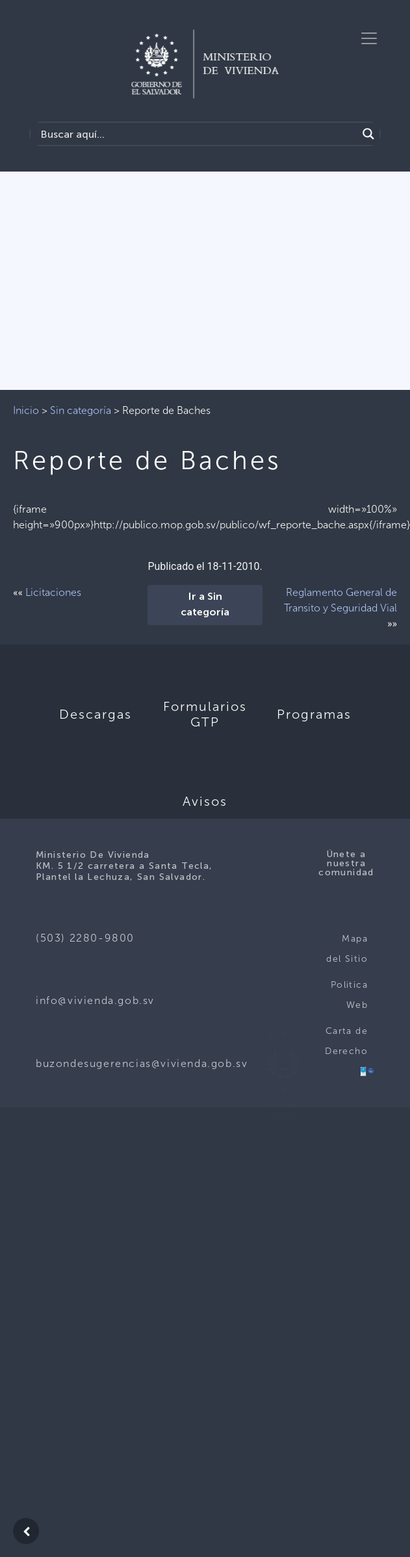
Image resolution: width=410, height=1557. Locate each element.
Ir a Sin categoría (205, 605)
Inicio (26, 410)
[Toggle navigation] (369, 38)
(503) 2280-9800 (85, 938)
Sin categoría (80, 410)
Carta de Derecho (346, 1041)
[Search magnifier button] (368, 134)
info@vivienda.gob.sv (95, 1000)
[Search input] (197, 134)
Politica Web (349, 995)
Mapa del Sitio (347, 949)
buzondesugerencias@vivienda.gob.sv (142, 1063)
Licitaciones (53, 592)
